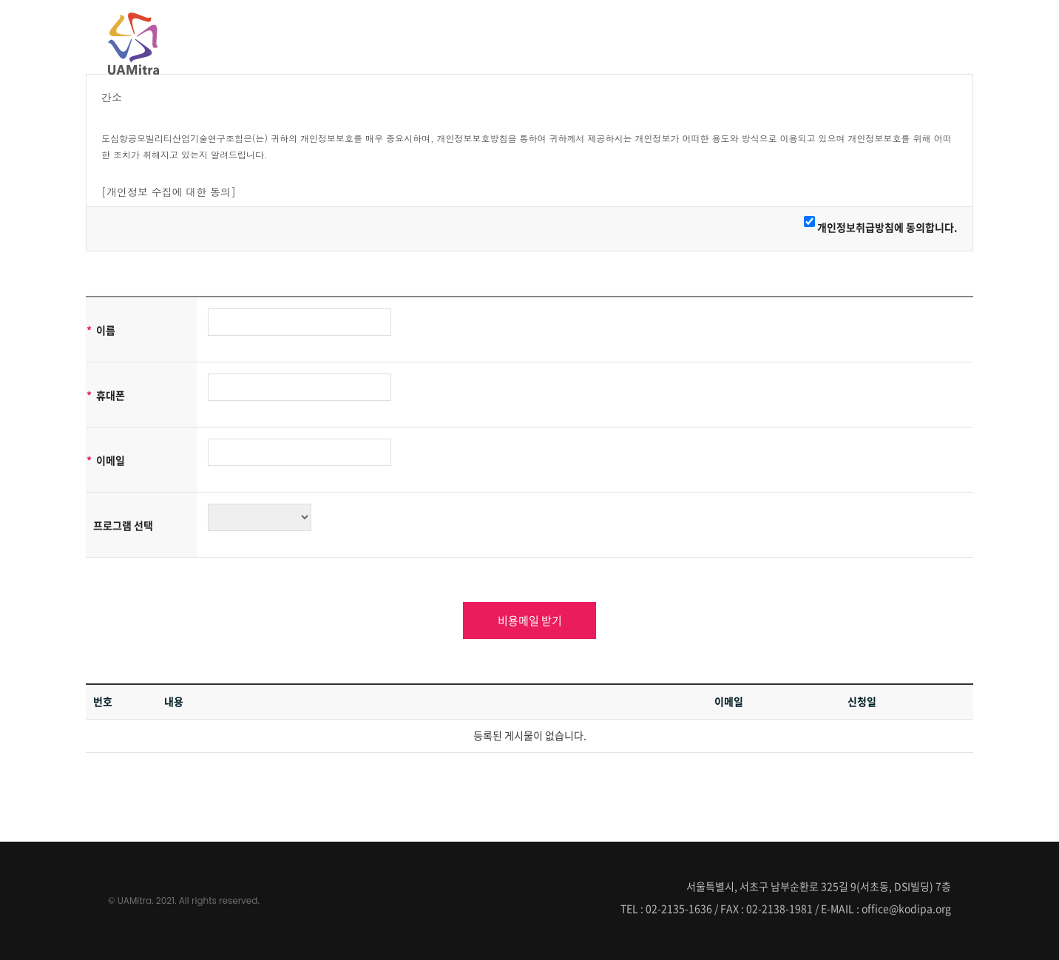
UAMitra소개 (675, 42)
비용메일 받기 (530, 620)
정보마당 (921, 42)
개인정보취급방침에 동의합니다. (887, 227)
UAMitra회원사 (770, 42)
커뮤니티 (854, 42)
